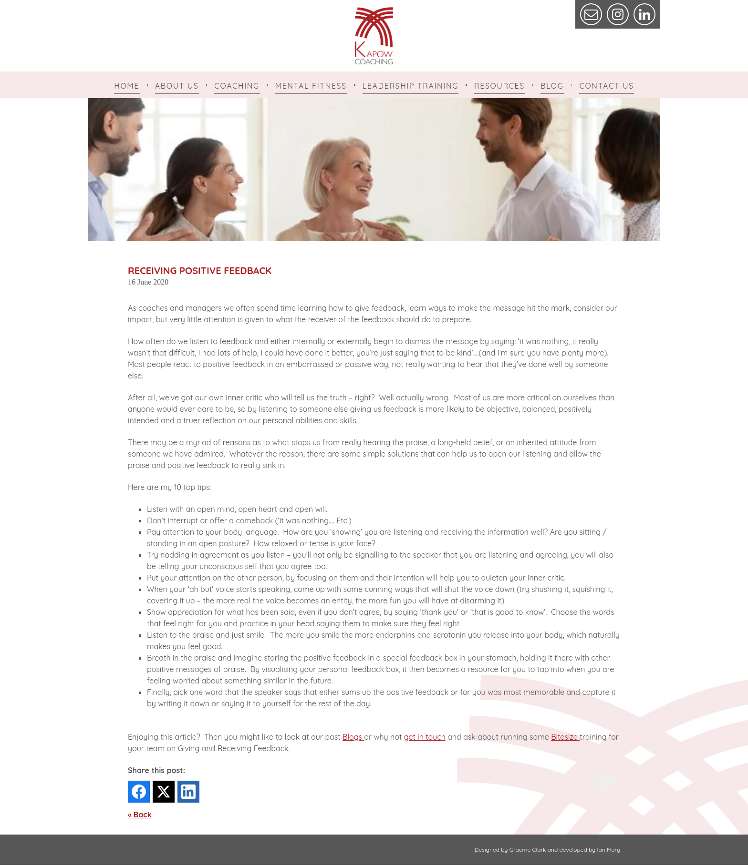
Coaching (236, 86)
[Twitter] (164, 793)
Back (143, 815)
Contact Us (606, 86)
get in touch (425, 738)
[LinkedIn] (188, 793)
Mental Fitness (311, 86)
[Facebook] (139, 793)
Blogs (353, 738)
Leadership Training (410, 86)
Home (126, 86)
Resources (499, 86)
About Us (177, 86)
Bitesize (565, 738)
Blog (552, 86)
